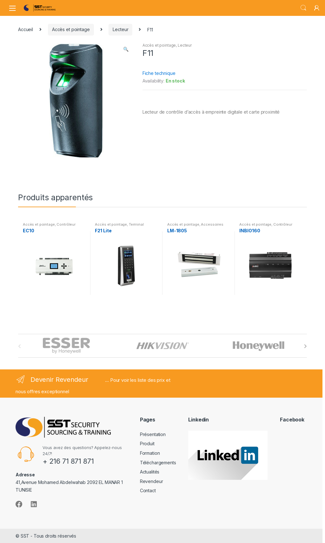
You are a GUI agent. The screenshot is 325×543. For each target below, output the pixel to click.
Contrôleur (66, 224)
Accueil (25, 29)
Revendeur (151, 481)
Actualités (150, 471)
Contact (148, 490)
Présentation (153, 434)
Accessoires (212, 224)
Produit (147, 443)
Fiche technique (159, 73)
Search (303, 7)
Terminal (136, 224)
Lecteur (120, 29)
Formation (150, 453)
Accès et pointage (71, 29)
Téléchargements (158, 462)
